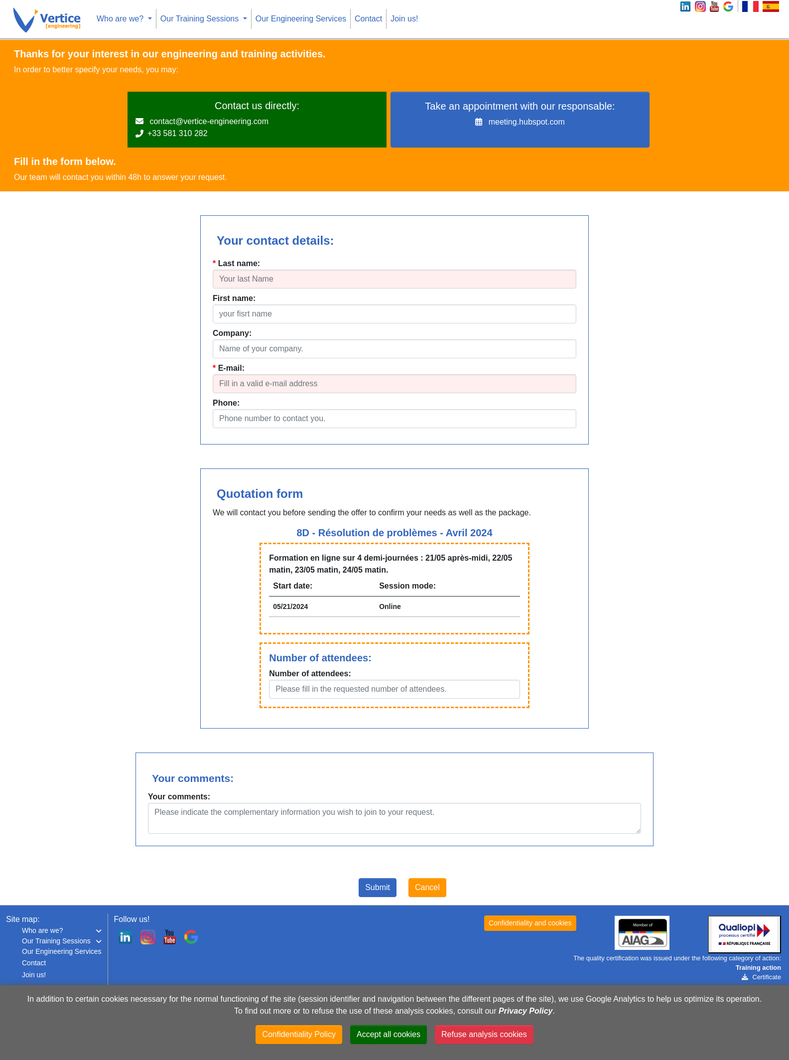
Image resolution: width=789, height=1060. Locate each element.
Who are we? (121, 18)
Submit (377, 887)
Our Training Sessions (200, 18)
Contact (368, 18)
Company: (232, 333)
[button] (62, 930)
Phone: (226, 403)
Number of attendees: (310, 673)
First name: (234, 298)
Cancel (427, 887)
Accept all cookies (388, 1034)
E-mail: (231, 368)
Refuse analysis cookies (484, 1034)
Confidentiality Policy (299, 1034)
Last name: (239, 263)
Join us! (404, 18)
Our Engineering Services (301, 18)
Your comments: (179, 796)
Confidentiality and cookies (530, 923)
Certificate (761, 977)
